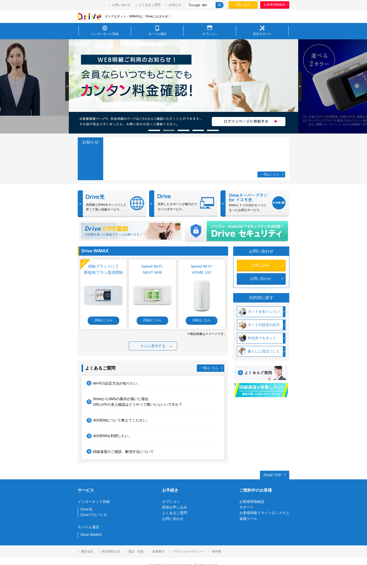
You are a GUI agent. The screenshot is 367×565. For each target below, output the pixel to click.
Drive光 (87, 509)
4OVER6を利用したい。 (109, 435)
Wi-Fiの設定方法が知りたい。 (114, 383)
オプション (171, 502)
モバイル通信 (88, 527)
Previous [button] (67, 86)
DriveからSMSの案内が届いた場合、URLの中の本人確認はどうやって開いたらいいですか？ (134, 401)
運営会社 (87, 551)
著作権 (216, 551)
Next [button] (300, 86)
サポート (246, 507)
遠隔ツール (248, 519)
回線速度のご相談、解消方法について (120, 451)
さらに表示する (152, 346)
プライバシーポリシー (188, 551)
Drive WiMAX (91, 535)
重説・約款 (136, 551)
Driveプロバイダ (94, 515)
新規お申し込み (174, 507)
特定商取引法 (111, 551)
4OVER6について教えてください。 (118, 420)
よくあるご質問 (149, 5)
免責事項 (158, 551)
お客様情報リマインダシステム (264, 513)
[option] (227, 86)
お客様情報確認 (251, 502)
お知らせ (175, 5)
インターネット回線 (94, 502)
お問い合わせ (121, 5)
